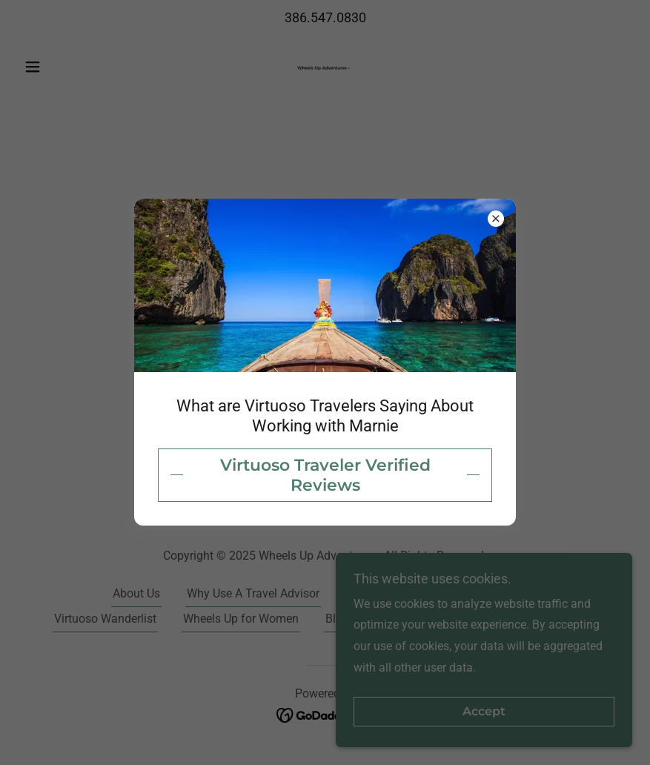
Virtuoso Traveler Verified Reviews (325, 475)
